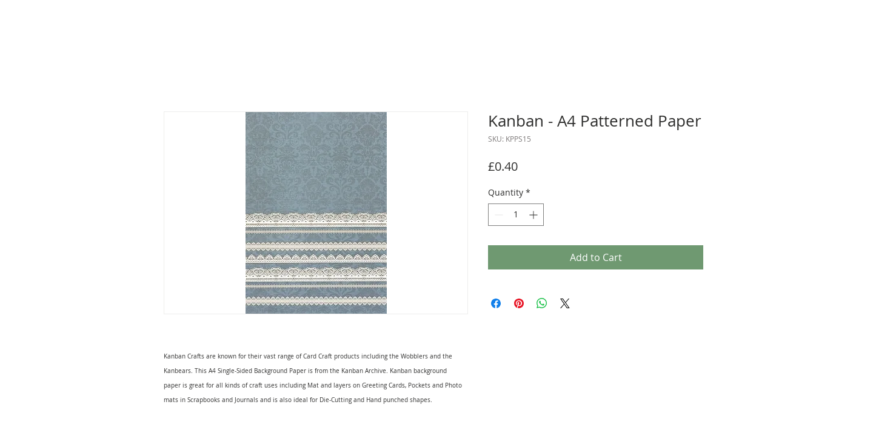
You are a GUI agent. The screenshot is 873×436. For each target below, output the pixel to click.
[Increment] (534, 214)
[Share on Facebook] (496, 303)
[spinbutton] (516, 214)
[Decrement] (497, 214)
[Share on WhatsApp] (542, 303)
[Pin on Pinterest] (519, 303)
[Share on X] (565, 303)
